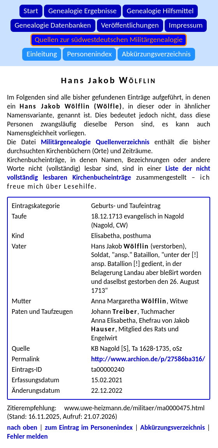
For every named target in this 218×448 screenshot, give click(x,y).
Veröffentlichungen (130, 25)
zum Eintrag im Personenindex (89, 427)
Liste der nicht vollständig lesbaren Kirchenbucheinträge (108, 173)
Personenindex (89, 53)
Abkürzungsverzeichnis (156, 53)
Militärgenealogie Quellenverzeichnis (95, 142)
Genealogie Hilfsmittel (160, 10)
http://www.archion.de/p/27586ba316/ (148, 359)
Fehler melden (27, 436)
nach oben (22, 427)
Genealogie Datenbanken (53, 25)
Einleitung (41, 53)
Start (31, 10)
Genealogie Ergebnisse (82, 10)
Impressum (186, 25)
